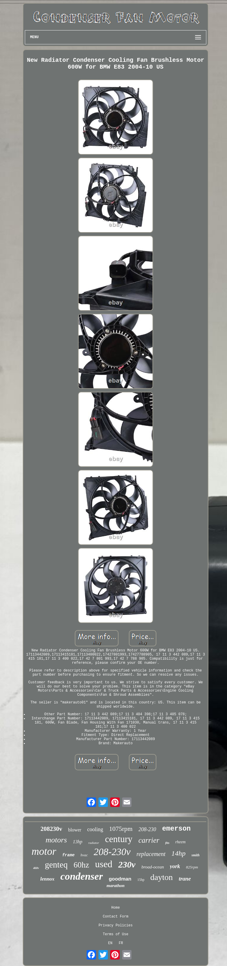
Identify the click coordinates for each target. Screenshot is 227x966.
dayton (161, 877)
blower (74, 829)
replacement (151, 854)
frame (68, 855)
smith (196, 855)
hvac (84, 855)
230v (126, 864)
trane (185, 879)
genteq (56, 864)
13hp (77, 841)
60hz (81, 864)
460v (36, 868)
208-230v (112, 852)
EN (110, 943)
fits (167, 842)
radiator (93, 842)
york (175, 866)
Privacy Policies (115, 925)
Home (115, 908)
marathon (116, 885)
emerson (176, 829)
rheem (180, 842)
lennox (47, 879)
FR (121, 943)
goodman (120, 879)
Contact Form (115, 917)
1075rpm (120, 828)
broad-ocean (152, 867)
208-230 (147, 829)
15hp (140, 880)
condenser (81, 876)
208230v (51, 828)
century (118, 839)
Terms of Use (115, 934)
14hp (178, 853)
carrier (148, 840)
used (103, 864)
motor (44, 851)
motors (56, 840)
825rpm (192, 867)
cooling (95, 829)
